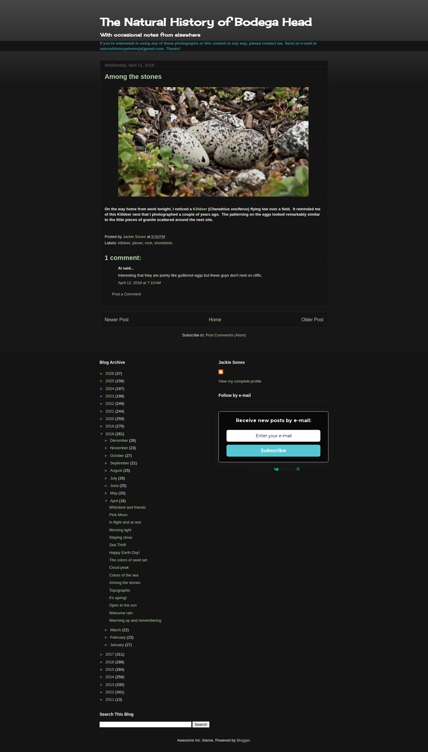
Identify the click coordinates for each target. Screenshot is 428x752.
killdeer (124, 243)
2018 (110, 434)
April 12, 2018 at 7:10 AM (139, 283)
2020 (110, 418)
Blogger (243, 740)
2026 (110, 373)
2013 (110, 684)
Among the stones (124, 582)
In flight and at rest (125, 522)
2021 (110, 411)
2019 (110, 426)
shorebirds (163, 243)
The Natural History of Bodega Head (206, 22)
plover (137, 243)
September (120, 463)
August (116, 470)
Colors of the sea (123, 575)
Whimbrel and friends (127, 507)
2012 (110, 692)
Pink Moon (118, 515)
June (115, 485)
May (114, 493)
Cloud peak (119, 567)
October (117, 455)
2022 (110, 403)
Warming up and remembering (135, 620)
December (119, 440)
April (114, 501)
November (119, 448)
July (114, 478)
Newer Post (117, 319)
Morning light (120, 530)
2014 (110, 677)
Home (215, 319)
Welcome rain (121, 613)
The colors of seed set (128, 560)
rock (148, 243)
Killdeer (200, 209)
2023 (110, 396)
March (116, 630)
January (117, 645)
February (118, 637)
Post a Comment (126, 294)
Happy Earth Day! (124, 552)
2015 (110, 669)
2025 (110, 381)
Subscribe (273, 450)
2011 (110, 699)
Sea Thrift (117, 545)
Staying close (120, 537)
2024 (110, 388)
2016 (110, 662)
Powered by (273, 468)
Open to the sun (123, 605)
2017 (110, 654)
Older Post (312, 319)
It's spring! (118, 598)
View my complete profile (239, 381)
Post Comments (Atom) (226, 335)
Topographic (119, 590)
